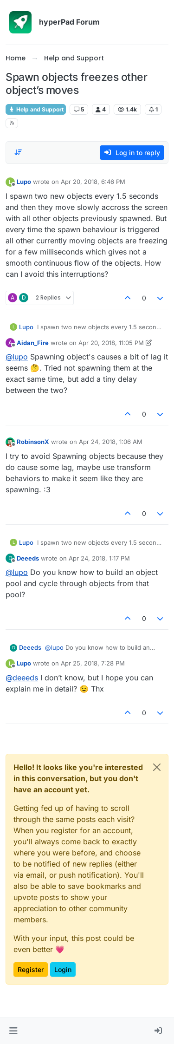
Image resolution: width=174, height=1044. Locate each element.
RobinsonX (33, 441)
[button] (13, 1031)
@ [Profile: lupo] (17, 356)
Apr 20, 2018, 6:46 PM (93, 181)
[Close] (157, 767)
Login (62, 969)
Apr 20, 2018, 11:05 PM (111, 342)
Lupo (24, 181)
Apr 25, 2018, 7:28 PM (93, 663)
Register (31, 969)
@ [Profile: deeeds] (22, 677)
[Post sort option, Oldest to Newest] (18, 152)
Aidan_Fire (33, 342)
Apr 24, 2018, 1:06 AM (110, 441)
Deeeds (28, 558)
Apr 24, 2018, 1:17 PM (99, 558)
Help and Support (36, 109)
